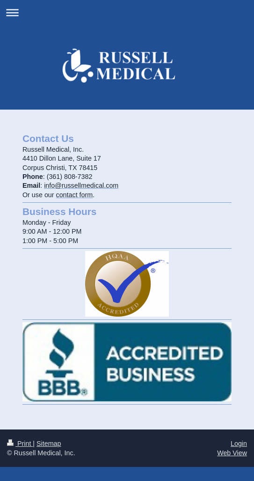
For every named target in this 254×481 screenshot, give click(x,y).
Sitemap (48, 443)
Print (20, 443)
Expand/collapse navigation (127, 12)
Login (239, 443)
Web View (232, 453)
